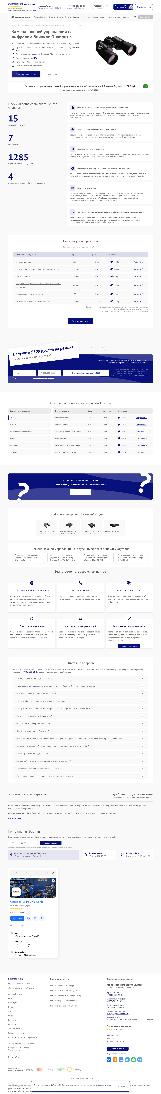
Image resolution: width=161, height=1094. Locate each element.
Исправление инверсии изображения (33, 301)
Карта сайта (13, 1057)
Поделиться (109, 1059)
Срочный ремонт (40, 17)
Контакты (126, 17)
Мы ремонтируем (20, 17)
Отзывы (68, 17)
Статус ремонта (145, 17)
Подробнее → (141, 418)
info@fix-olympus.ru (115, 1007)
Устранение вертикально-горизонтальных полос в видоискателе (38, 285)
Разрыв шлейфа (61, 438)
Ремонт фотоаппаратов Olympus (64, 990)
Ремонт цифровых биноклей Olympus (66, 995)
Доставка (76, 17)
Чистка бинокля (23, 276)
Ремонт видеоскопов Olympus (63, 1006)
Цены (52, 17)
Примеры (12, 1003)
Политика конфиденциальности (80, 1078)
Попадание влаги (62, 424)
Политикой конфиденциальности (62, 847)
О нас (60, 17)
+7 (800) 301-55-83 (76, 6)
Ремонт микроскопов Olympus (63, 1000)
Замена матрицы (23, 262)
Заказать (139, 262)
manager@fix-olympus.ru (117, 1013)
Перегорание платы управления (67, 445)
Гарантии (86, 17)
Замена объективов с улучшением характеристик (38, 269)
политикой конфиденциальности (43, 378)
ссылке (28, 1050)
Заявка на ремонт (114, 17)
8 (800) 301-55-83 (114, 1001)
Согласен (121, 1086)
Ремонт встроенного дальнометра (31, 294)
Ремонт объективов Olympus (62, 985)
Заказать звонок (80, 492)
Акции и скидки (98, 17)
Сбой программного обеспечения (68, 431)
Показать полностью (17, 818)
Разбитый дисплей (62, 418)
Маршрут (17, 918)
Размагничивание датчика (65, 452)
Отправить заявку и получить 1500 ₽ (86, 373)
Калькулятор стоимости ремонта (22, 1037)
